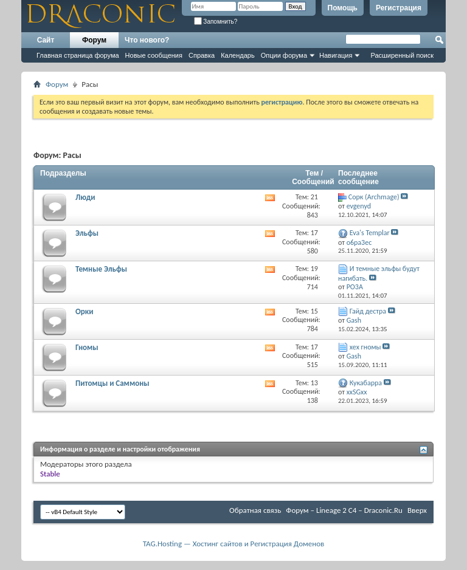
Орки (84, 311)
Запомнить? (216, 21)
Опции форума (284, 55)
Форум (94, 40)
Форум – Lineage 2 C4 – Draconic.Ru (344, 510)
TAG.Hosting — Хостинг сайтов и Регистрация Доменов (234, 543)
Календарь (238, 55)
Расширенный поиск (402, 55)
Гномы (87, 347)
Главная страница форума (77, 55)
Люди (85, 197)
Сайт (46, 40)
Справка (202, 55)
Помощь (343, 8)
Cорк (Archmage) (374, 197)
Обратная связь (255, 510)
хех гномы (365, 347)
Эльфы (87, 233)
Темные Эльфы (101, 268)
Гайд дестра (368, 311)
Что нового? (147, 40)
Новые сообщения (153, 55)
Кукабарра (366, 383)
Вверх (417, 510)
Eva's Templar (370, 232)
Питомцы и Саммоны (112, 383)
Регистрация (398, 8)
